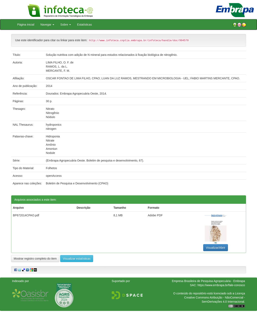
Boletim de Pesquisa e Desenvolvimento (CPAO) (77, 183)
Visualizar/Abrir (215, 247)
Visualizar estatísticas (76, 258)
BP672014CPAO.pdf (26, 215)
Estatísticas (84, 24)
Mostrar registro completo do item (35, 258)
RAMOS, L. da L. (57, 66)
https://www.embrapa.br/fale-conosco (221, 285)
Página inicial (25, 24)
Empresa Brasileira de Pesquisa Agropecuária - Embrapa (208, 281)
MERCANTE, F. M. (58, 70)
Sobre (65, 24)
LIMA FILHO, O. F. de (60, 62)
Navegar (47, 24)
